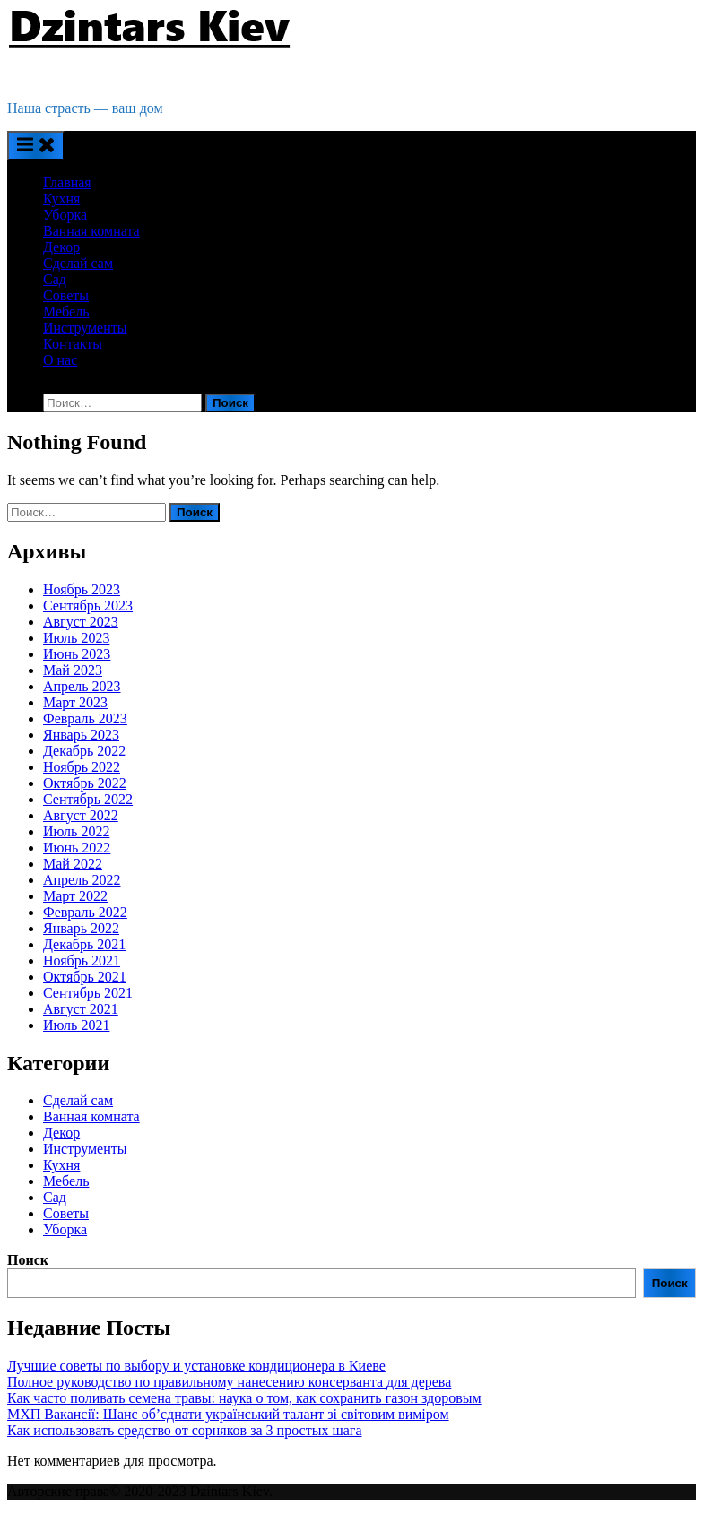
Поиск (27, 1259)
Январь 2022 (81, 928)
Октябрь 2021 (84, 976)
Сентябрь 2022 (88, 799)
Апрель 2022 (82, 879)
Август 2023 (80, 621)
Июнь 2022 (76, 847)
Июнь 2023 (76, 654)
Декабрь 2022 (84, 750)
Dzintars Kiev (49, 77)
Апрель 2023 (82, 686)
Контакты (72, 343)
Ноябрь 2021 (81, 960)
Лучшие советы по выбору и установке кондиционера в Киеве (196, 1365)
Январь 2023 (81, 734)
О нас (60, 360)
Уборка (65, 214)
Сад (54, 279)
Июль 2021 (76, 1025)
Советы (66, 295)
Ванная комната (91, 230)
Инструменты (85, 327)
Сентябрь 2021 (88, 992)
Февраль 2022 (85, 912)
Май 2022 (72, 863)
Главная (67, 182)
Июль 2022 (76, 831)
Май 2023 (72, 670)
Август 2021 (80, 1009)
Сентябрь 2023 (88, 605)
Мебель (66, 311)
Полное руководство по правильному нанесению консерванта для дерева (229, 1381)
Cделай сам (78, 263)
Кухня (61, 198)
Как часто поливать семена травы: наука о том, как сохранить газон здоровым (244, 1398)
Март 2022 (75, 896)
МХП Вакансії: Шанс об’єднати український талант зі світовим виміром (228, 1414)
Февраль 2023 (85, 718)
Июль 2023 (76, 637)
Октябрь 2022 (84, 783)
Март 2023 (75, 702)
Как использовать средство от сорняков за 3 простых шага (184, 1430)
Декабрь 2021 (84, 944)
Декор (61, 247)
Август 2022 (80, 815)
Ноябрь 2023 (81, 589)
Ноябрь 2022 (81, 766)
